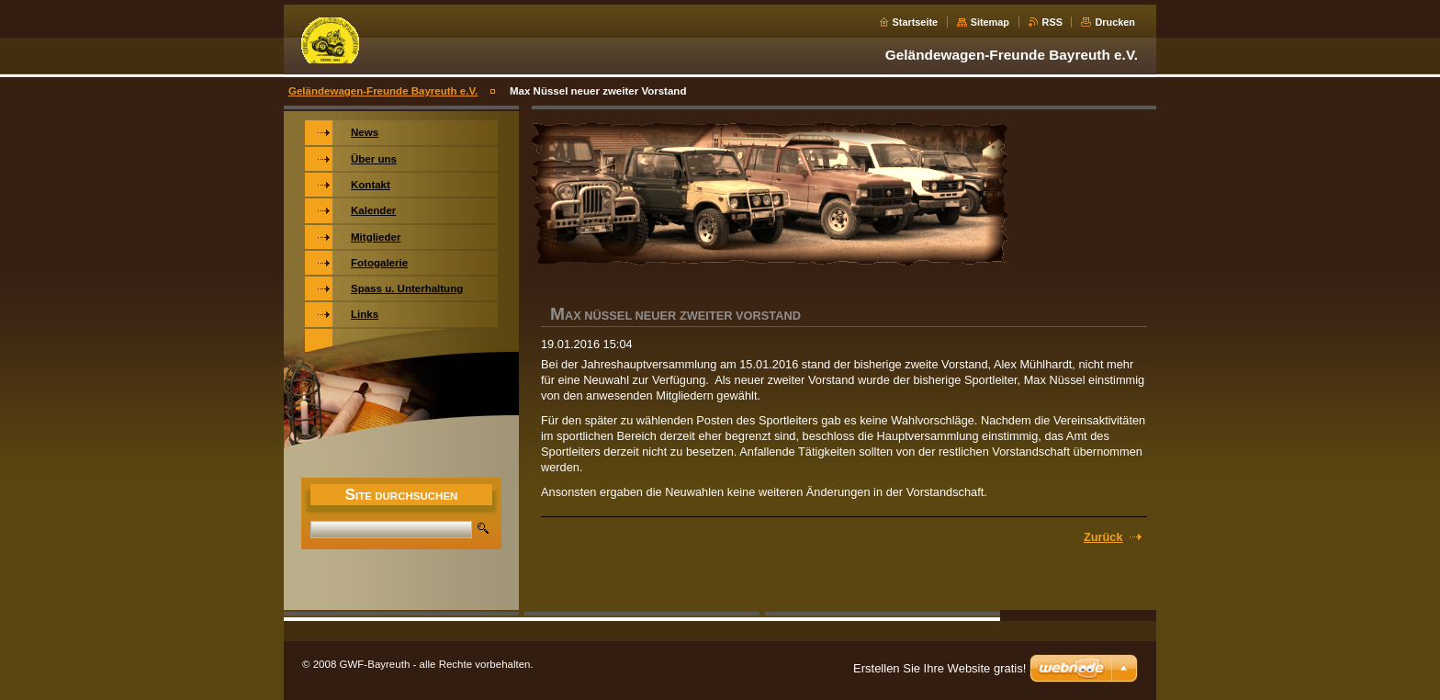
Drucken (1115, 22)
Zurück (1103, 537)
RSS (1052, 22)
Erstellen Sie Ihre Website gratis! (939, 668)
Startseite (916, 22)
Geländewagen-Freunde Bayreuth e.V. (383, 90)
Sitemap (990, 22)
